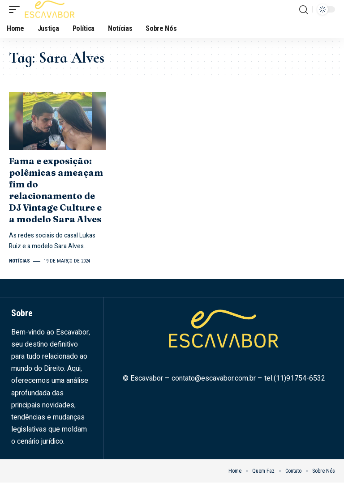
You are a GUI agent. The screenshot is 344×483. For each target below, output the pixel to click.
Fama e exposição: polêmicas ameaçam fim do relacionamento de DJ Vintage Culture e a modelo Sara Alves (56, 190)
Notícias (19, 261)
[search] (303, 9)
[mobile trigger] (16, 9)
